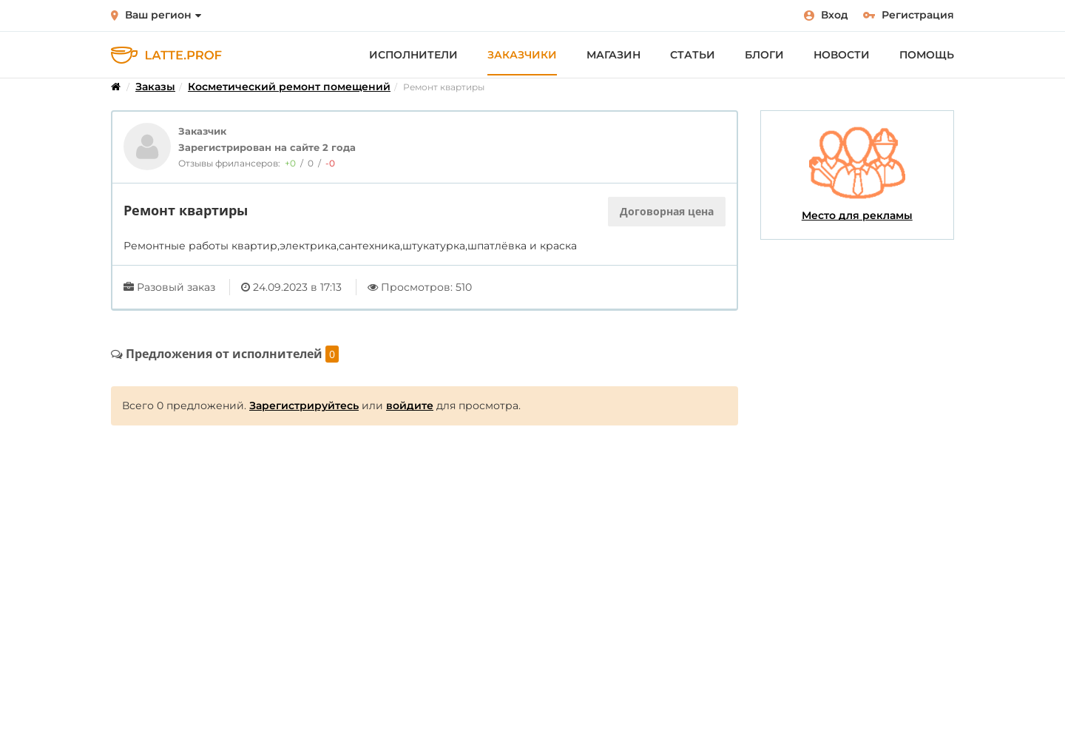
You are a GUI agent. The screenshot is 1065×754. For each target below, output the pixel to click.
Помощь (926, 54)
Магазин (613, 54)
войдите (409, 405)
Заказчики (522, 54)
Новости (842, 54)
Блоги (764, 54)
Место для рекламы (857, 174)
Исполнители (413, 54)
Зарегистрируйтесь (304, 405)
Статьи (692, 54)
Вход (826, 14)
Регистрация (908, 14)
